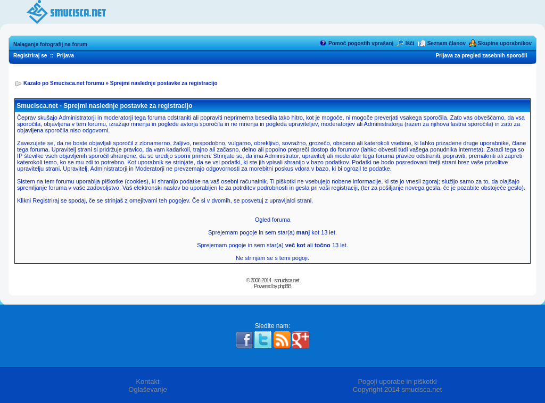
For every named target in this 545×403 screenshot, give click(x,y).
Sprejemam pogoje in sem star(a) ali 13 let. (272, 245)
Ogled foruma (273, 219)
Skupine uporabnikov (504, 43)
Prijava (65, 55)
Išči (410, 43)
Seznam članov (446, 43)
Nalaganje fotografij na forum (50, 44)
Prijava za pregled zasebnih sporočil (481, 55)
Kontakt (147, 381)
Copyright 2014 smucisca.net (397, 389)
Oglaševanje (147, 389)
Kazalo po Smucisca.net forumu (63, 83)
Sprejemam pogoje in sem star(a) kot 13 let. (272, 232)
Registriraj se (30, 55)
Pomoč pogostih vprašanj (360, 43)
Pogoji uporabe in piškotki (397, 381)
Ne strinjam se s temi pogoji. (272, 258)
